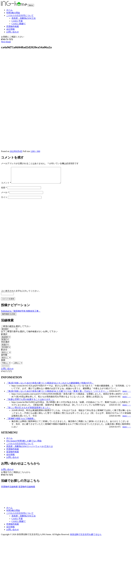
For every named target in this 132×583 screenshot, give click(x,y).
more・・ (126, 394)
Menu (31, 5)
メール (5, 195)
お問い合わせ (12, 32)
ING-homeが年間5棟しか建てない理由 (24, 444)
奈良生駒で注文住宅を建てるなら (85, 537)
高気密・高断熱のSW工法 (24, 18)
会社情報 (10, 29)
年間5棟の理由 (13, 13)
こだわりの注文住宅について (20, 15)
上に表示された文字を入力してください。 (21, 294)
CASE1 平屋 (17, 21)
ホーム (9, 10)
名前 (4, 191)
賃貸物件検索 (12, 455)
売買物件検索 (12, 26)
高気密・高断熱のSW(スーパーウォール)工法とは (29, 449)
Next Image (6, 42)
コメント (6, 186)
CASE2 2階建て (19, 24)
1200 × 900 (35, 151)
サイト (4, 200)
